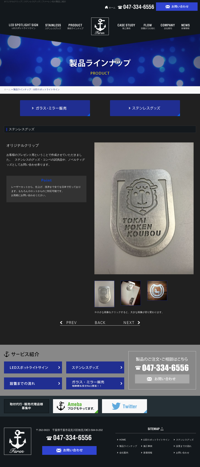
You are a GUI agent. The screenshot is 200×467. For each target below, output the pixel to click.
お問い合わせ (182, 452)
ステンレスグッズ (185, 439)
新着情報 (147, 452)
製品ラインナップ (128, 446)
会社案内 (123, 452)
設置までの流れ (183, 446)
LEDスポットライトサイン (156, 439)
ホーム (110, 7)
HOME (122, 439)
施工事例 (147, 446)
